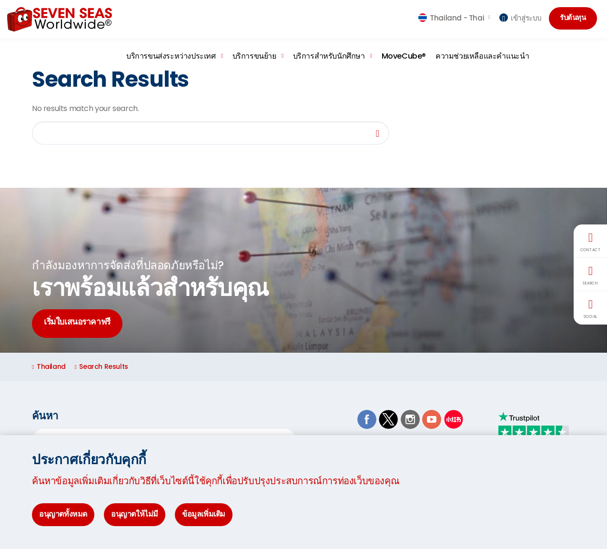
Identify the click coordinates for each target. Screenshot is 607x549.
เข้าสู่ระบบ (520, 18)
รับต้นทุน (574, 18)
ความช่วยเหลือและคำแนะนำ (482, 56)
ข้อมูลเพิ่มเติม (203, 513)
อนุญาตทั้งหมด (63, 513)
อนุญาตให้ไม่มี (134, 513)
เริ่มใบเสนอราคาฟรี (81, 323)
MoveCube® (404, 56)
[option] (303, 270)
